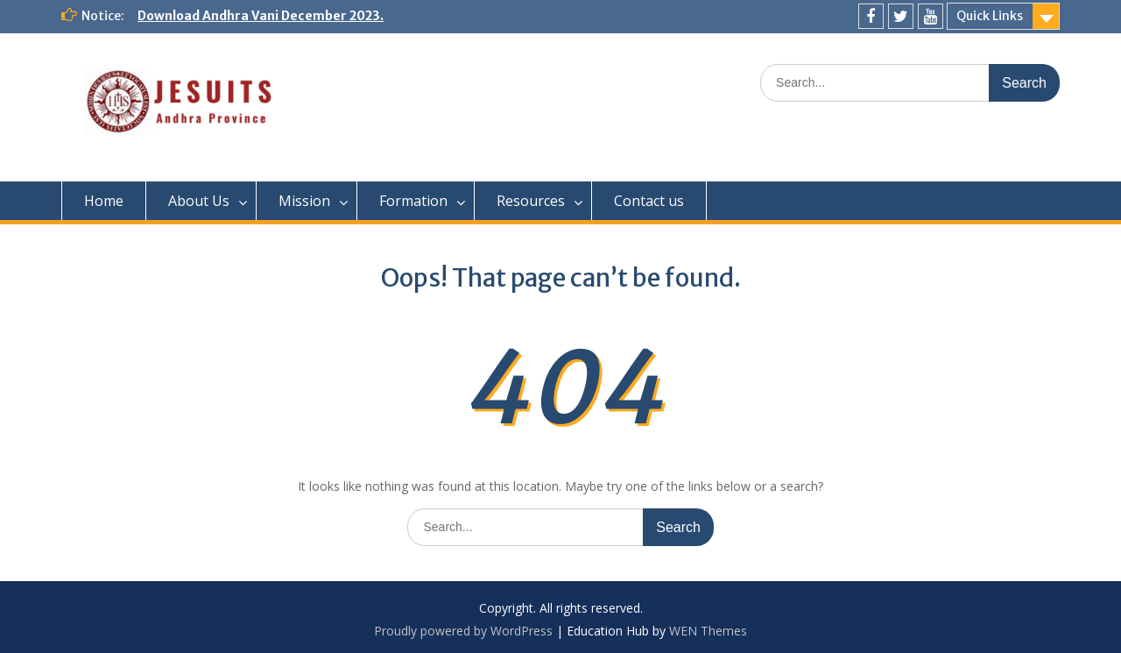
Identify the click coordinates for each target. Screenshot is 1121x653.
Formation (413, 200)
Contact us (649, 200)
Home (103, 200)
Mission (304, 200)
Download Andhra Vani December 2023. (260, 16)
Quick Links (989, 16)
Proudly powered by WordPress (463, 630)
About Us (198, 200)
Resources (531, 200)
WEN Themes (708, 630)
